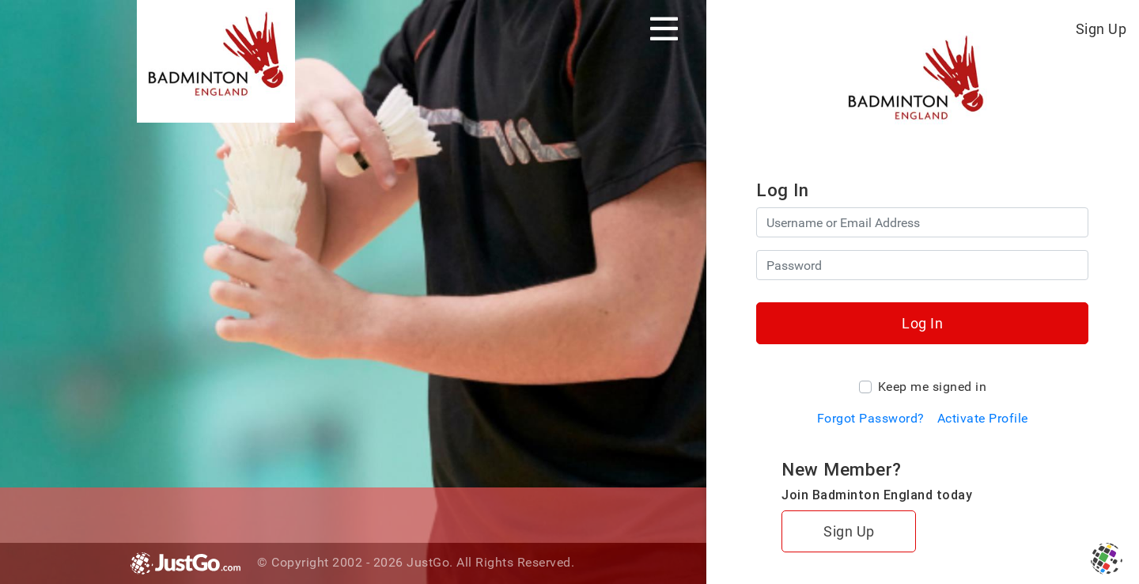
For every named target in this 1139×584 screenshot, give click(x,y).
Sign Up (1101, 29)
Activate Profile (982, 418)
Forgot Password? (871, 418)
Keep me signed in (932, 386)
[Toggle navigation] (664, 28)
